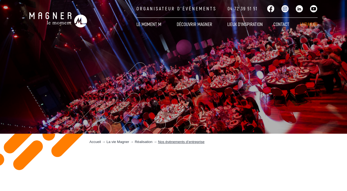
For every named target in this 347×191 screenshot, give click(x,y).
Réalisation (144, 142)
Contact (281, 24)
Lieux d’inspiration (245, 24)
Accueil (95, 142)
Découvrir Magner (194, 24)
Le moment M (148, 24)
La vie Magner (117, 142)
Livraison (309, 24)
